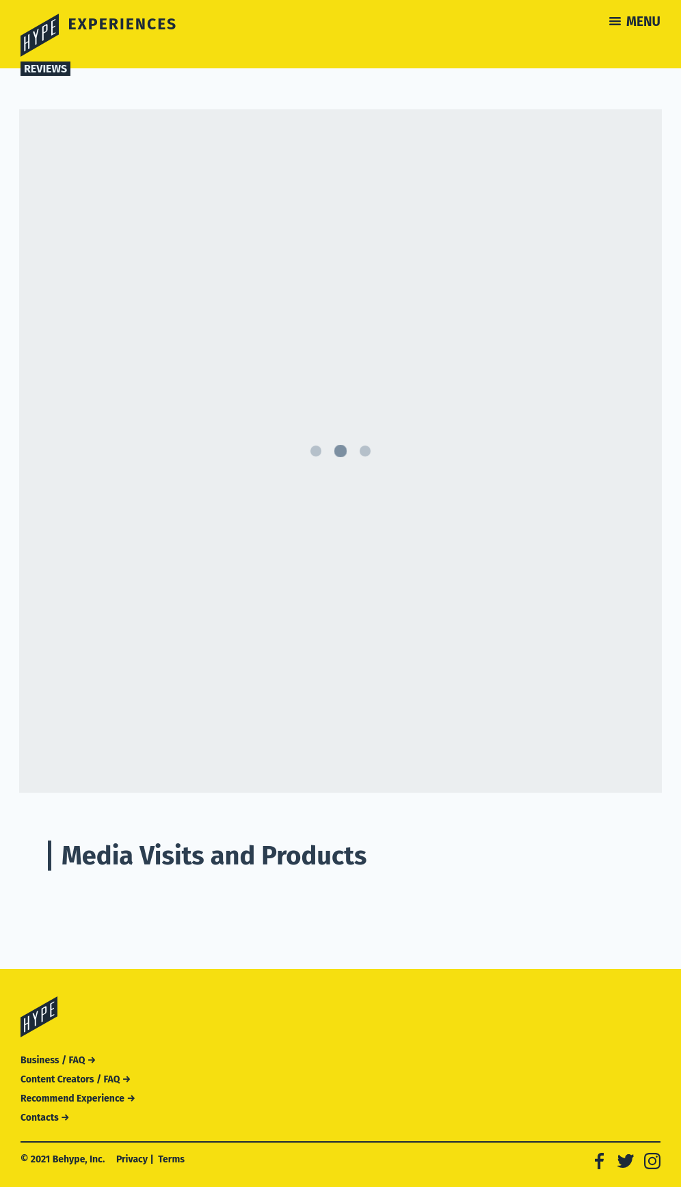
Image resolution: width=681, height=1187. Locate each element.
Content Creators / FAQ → (76, 1079)
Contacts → (45, 1117)
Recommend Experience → (78, 1098)
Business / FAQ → (58, 1060)
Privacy (132, 1159)
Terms (171, 1159)
